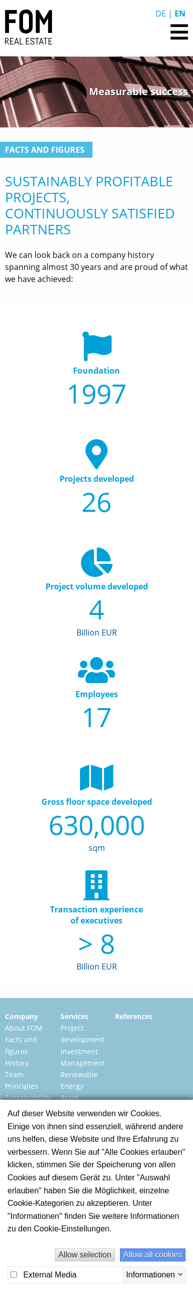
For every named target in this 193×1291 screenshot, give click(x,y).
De (161, 13)
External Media (43, 1274)
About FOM (23, 1028)
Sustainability (27, 1097)
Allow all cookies (153, 1254)
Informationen (150, 1274)
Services (74, 1016)
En (180, 13)
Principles (21, 1086)
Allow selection (85, 1254)
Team (14, 1074)
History (16, 1063)
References (133, 1016)
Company (21, 1016)
